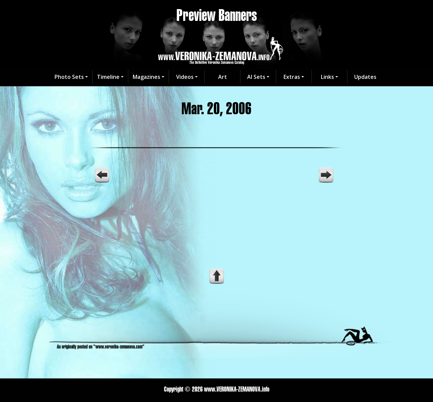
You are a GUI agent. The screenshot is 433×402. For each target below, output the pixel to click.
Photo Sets (69, 77)
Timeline (108, 77)
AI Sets (256, 77)
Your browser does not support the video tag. (216, 212)
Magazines (146, 77)
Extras (292, 77)
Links (327, 77)
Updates (365, 77)
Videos (185, 77)
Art (222, 77)
